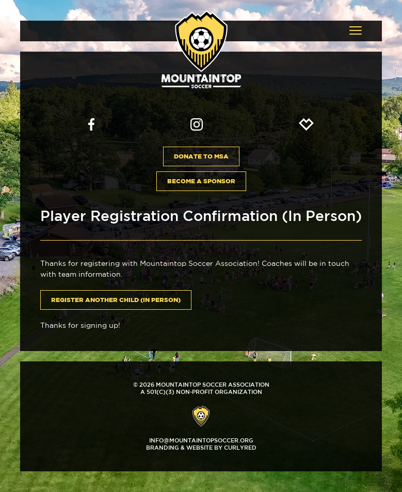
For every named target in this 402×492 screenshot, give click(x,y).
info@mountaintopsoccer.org (201, 440)
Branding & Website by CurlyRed (201, 447)
